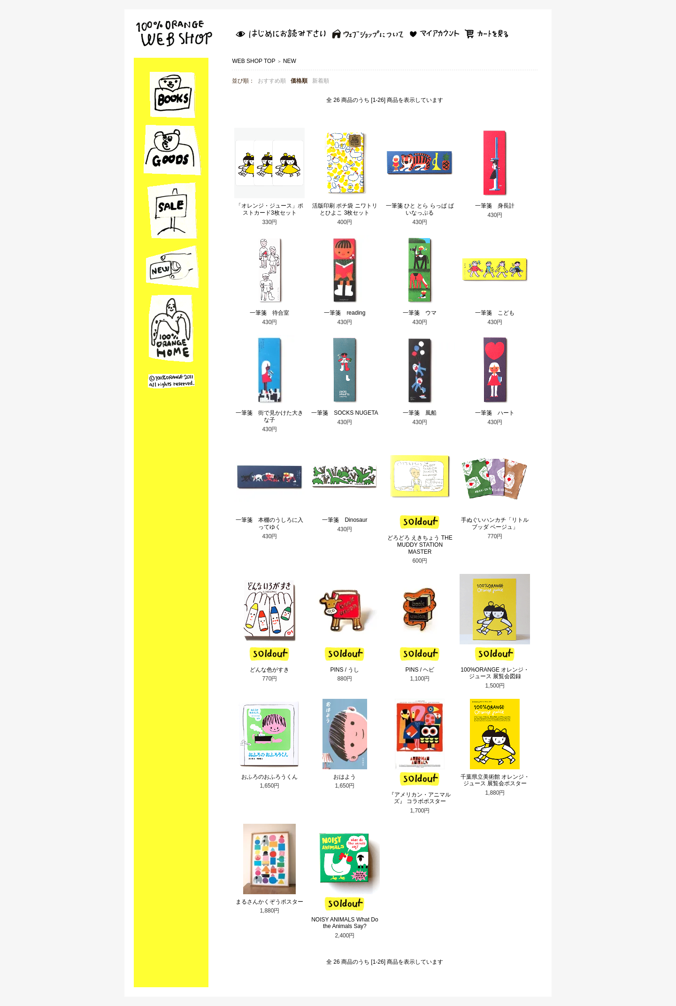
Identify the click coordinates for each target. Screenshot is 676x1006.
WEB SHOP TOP (253, 61)
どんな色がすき (269, 669)
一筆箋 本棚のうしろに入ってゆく (269, 523)
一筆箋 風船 (420, 413)
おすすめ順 (272, 80)
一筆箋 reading (344, 313)
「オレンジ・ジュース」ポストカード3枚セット (269, 209)
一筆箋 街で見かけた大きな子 (269, 416)
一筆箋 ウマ (420, 313)
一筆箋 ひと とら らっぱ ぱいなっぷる (420, 209)
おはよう (344, 777)
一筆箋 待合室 (269, 313)
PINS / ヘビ (419, 669)
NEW (289, 61)
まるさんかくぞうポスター (269, 901)
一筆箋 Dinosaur (344, 520)
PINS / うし (344, 669)
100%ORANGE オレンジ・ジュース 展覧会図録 (495, 673)
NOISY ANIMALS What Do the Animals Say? (344, 923)
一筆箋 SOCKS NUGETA (344, 413)
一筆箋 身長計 (495, 205)
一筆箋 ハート (495, 413)
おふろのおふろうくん (269, 777)
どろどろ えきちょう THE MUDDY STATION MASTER (420, 544)
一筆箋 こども (495, 313)
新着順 (321, 80)
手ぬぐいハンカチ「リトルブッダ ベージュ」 (495, 523)
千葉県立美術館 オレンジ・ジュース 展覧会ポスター (495, 780)
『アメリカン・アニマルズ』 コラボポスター (420, 798)
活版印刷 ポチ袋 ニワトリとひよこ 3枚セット (344, 209)
